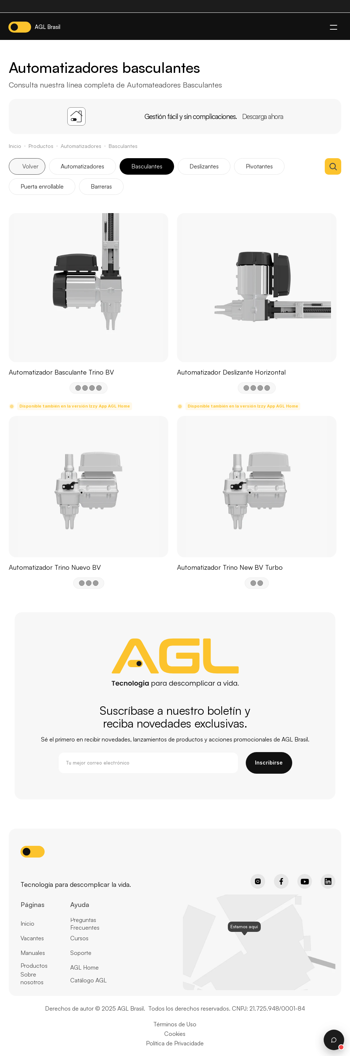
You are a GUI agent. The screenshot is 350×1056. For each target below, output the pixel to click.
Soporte (80, 952)
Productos (41, 146)
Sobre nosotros (32, 978)
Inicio (15, 146)
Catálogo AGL (88, 980)
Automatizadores (81, 146)
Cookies (174, 1033)
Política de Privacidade (175, 1043)
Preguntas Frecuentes (84, 923)
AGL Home (84, 967)
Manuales (32, 952)
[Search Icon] (333, 166)
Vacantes (32, 938)
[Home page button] (38, 872)
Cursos (79, 938)
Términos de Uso (174, 1024)
